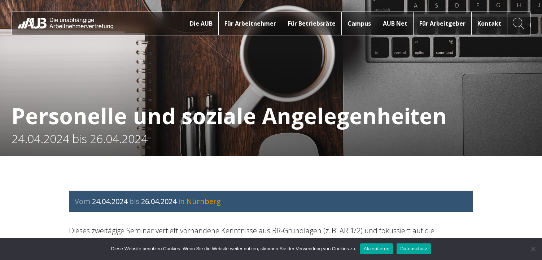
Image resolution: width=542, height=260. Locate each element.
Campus (359, 23)
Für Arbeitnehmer (250, 23)
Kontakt (489, 23)
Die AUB (201, 23)
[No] (533, 248)
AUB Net (395, 23)
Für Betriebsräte (312, 23)
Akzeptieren (376, 248)
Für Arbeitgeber (442, 23)
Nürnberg (204, 201)
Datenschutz (413, 248)
